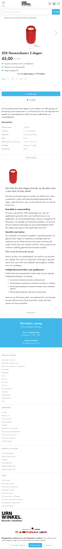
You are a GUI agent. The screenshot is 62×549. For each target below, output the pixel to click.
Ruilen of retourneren (9, 456)
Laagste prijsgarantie (11, 70)
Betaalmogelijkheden (9, 466)
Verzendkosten (7, 463)
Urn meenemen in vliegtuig (11, 496)
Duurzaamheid (6, 418)
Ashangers (5, 372)
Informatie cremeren (8, 360)
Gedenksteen (6, 395)
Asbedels (5, 391)
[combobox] (27, 12)
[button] (56, 33)
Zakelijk (4, 425)
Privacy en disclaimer (9, 438)
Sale (3, 401)
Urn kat (4, 385)
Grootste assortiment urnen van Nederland (18, 63)
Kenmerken (31, 312)
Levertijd (4, 459)
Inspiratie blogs (7, 422)
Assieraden (5, 369)
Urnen (4, 375)
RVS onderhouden (8, 483)
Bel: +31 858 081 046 (31, 332)
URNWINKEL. (6, 407)
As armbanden (7, 388)
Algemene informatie (9, 355)
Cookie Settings (7, 441)
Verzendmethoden (8, 453)
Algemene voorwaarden (10, 428)
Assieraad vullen (7, 493)
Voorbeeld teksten (8, 505)
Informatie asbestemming (10, 363)
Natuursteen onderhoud (10, 486)
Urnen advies (6, 480)
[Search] (56, 12)
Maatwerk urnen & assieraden (14, 67)
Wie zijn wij (5, 415)
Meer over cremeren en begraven (13, 366)
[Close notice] (59, 535)
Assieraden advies (8, 490)
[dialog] (31, 541)
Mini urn (4, 379)
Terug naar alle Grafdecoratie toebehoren (20, 18)
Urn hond (5, 382)
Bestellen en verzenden (10, 448)
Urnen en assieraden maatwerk (12, 499)
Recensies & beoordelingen (11, 431)
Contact (4, 412)
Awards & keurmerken (9, 434)
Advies (4, 475)
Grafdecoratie (6, 398)
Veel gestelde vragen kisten (11, 502)
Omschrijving (31, 157)
